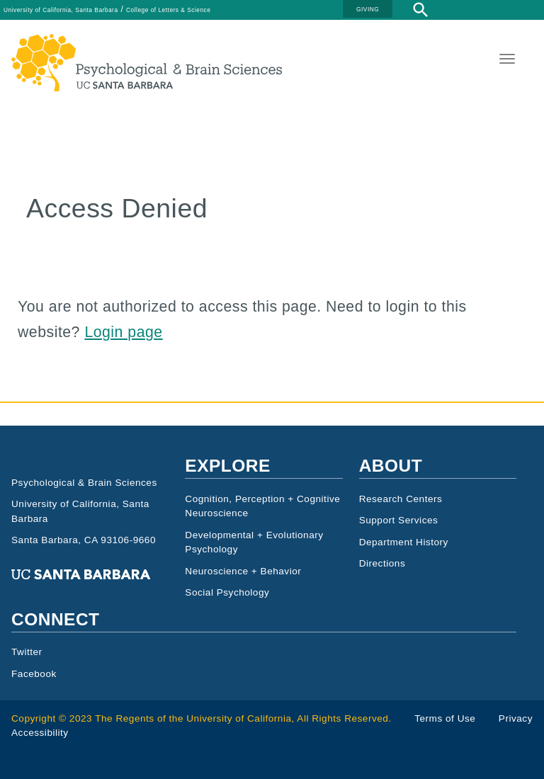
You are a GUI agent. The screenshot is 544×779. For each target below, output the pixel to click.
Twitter (26, 652)
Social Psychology (227, 592)
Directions (382, 563)
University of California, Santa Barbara (61, 9)
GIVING (367, 9)
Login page (123, 332)
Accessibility (40, 732)
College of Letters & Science (168, 9)
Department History (403, 542)
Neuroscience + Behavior (243, 571)
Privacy (516, 718)
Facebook (34, 674)
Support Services (398, 520)
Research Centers (401, 499)
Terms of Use (444, 718)
